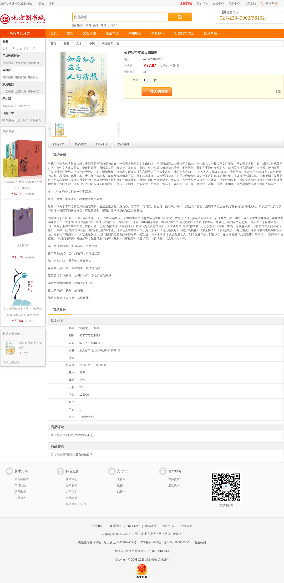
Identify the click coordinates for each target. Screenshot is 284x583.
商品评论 (101, 144)
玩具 (18, 120)
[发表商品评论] (83, 435)
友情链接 (186, 526)
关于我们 (97, 526)
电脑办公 (8, 70)
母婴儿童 (8, 113)
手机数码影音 (11, 56)
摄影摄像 (34, 63)
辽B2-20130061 (159, 551)
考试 (103, 25)
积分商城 (210, 33)
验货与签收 (22, 479)
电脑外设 (34, 77)
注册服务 (20, 497)
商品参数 (80, 144)
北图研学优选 (184, 33)
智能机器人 (9, 106)
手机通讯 (8, 63)
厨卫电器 (21, 91)
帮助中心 (234, 3)
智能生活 (24, 106)
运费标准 (71, 497)
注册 (51, 3)
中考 (88, 25)
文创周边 (89, 33)
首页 (53, 33)
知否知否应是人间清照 (30, 345)
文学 (5, 48)
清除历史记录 (11, 362)
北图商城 (186, 3)
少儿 (12, 48)
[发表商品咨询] (83, 454)
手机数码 (158, 33)
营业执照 (200, 542)
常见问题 (20, 485)
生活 (32, 48)
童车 (25, 120)
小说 (92, 43)
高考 (96, 25)
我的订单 (202, 3)
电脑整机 (8, 77)
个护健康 (34, 91)
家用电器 (135, 33)
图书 (69, 33)
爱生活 (6, 98)
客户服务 (71, 485)
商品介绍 (59, 144)
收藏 (278, 91)
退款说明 (174, 485)
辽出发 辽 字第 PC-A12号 (120, 542)
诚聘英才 (133, 526)
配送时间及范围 (76, 504)
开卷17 (112, 25)
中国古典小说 (110, 43)
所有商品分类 (20, 33)
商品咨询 (123, 144)
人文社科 (22, 48)
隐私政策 (20, 491)
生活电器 (8, 91)
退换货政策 (175, 479)
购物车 (270, 3)
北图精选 (112, 33)
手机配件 (21, 63)
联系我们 (71, 479)
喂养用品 (8, 120)
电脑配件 (21, 77)
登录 (41, 3)
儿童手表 (35, 120)
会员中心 (218, 3)
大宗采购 (250, 3)
